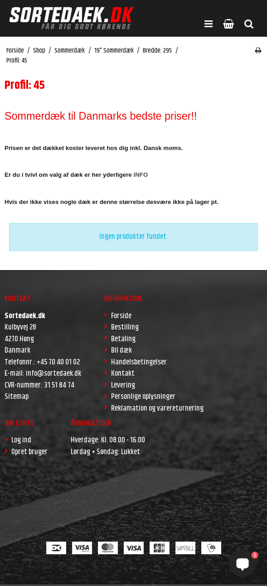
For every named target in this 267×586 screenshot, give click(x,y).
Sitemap (17, 396)
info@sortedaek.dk (53, 373)
